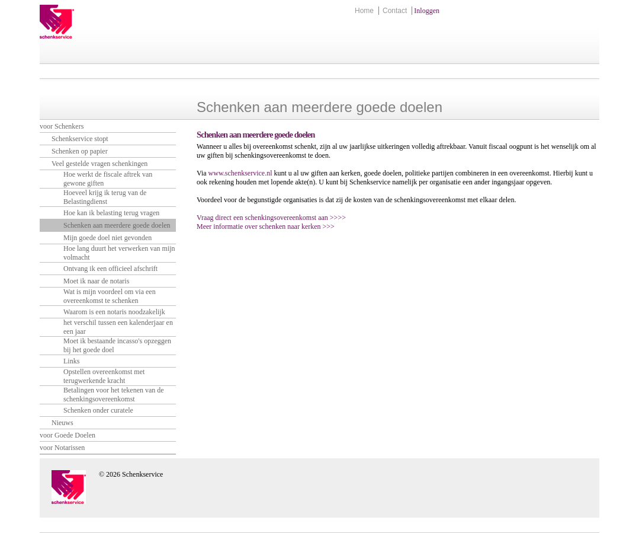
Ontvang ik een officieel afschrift (110, 268)
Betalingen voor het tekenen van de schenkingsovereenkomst (113, 394)
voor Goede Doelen (67, 435)
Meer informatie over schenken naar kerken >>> (266, 226)
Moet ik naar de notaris (96, 281)
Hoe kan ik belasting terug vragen (111, 213)
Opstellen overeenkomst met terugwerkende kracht (104, 376)
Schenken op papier (80, 151)
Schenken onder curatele (98, 410)
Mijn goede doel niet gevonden (107, 238)
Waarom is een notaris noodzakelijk (114, 312)
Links (71, 361)
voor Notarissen (62, 447)
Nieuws (62, 423)
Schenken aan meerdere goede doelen (117, 225)
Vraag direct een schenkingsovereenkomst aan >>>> (271, 217)
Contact (395, 11)
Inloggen (426, 11)
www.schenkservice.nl (240, 173)
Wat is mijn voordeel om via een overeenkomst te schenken (109, 296)
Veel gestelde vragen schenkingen (99, 163)
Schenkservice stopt (80, 139)
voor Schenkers (62, 126)
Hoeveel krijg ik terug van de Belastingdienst (104, 197)
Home (364, 11)
